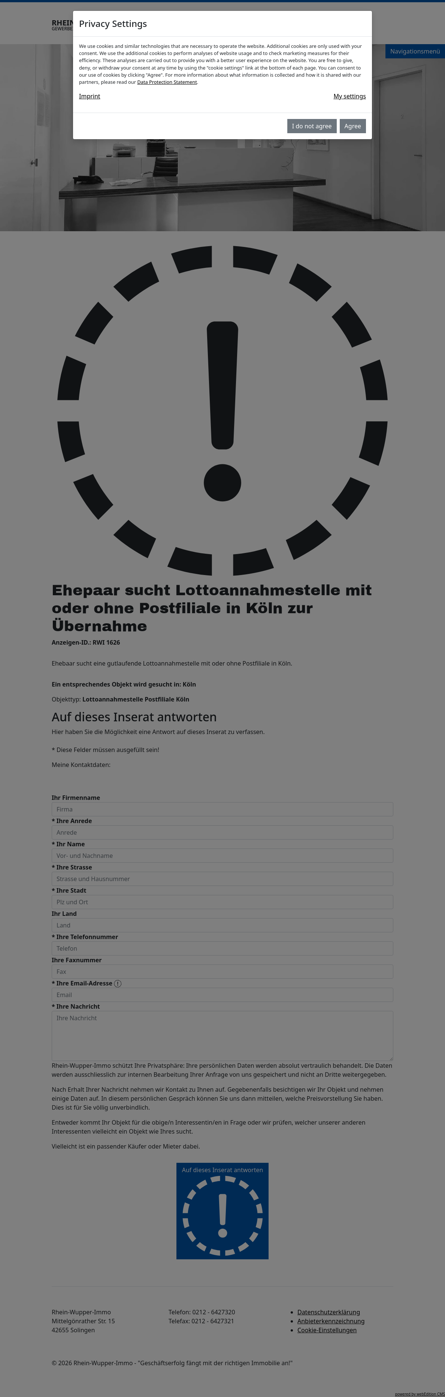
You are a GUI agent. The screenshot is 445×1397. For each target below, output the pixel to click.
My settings (349, 96)
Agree (353, 126)
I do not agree (312, 126)
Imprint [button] (89, 96)
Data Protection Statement (167, 82)
